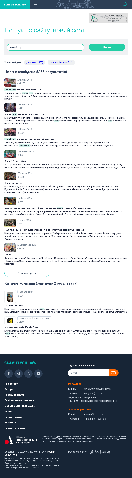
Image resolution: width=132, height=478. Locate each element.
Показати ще (27, 273)
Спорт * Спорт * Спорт (16, 161)
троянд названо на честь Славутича (29, 139)
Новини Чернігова (14, 428)
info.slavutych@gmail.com (97, 388)
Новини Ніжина (13, 417)
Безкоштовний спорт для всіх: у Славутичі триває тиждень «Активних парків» (48, 208)
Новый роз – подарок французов (24, 114)
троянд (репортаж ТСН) (23, 89)
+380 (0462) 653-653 (95, 419)
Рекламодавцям (14, 394)
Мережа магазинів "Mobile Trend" (21, 327)
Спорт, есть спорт (13, 183)
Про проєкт (11, 383)
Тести (8, 411)
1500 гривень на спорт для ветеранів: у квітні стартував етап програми (44, 230)
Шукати (107, 47)
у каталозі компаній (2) (61, 62)
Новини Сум (11, 422)
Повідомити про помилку (19, 400)
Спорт (7, 255)
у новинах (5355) (34, 62)
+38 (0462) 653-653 (94, 393)
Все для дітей (26, 292)
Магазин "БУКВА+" (13, 305)
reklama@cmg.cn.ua (94, 414)
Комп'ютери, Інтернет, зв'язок (34, 318)
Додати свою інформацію (19, 406)
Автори (8, 389)
